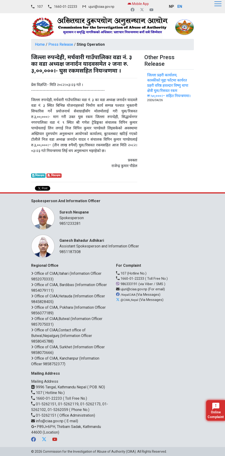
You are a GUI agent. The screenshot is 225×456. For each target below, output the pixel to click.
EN (179, 6)
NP (171, 6)
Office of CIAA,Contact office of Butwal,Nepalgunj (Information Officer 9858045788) (61, 336)
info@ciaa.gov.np (47, 421)
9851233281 (70, 223)
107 (40, 6)
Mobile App (138, 4)
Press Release (60, 44)
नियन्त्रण (38, 175)
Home (40, 44)
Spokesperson (124, 215)
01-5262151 (44, 415)
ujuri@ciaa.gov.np (101, 6)
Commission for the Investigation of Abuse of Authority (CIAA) (89, 451)
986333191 (127, 284)
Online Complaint (216, 411)
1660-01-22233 (65, 6)
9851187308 (70, 252)
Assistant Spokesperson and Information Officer (124, 243)
